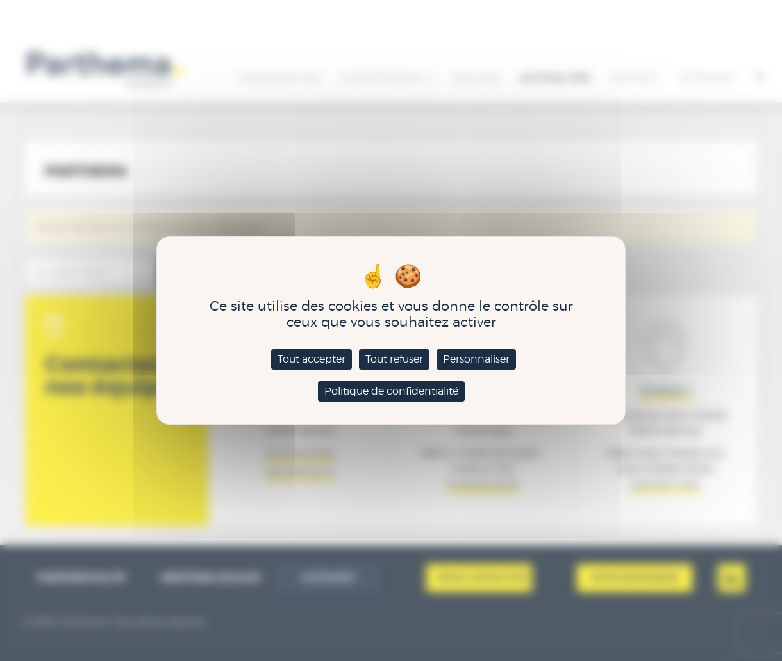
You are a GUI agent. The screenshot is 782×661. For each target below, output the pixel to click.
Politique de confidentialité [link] (391, 391)
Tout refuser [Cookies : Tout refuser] (394, 359)
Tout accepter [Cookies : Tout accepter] (311, 359)
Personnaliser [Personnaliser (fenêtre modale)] (476, 359)
